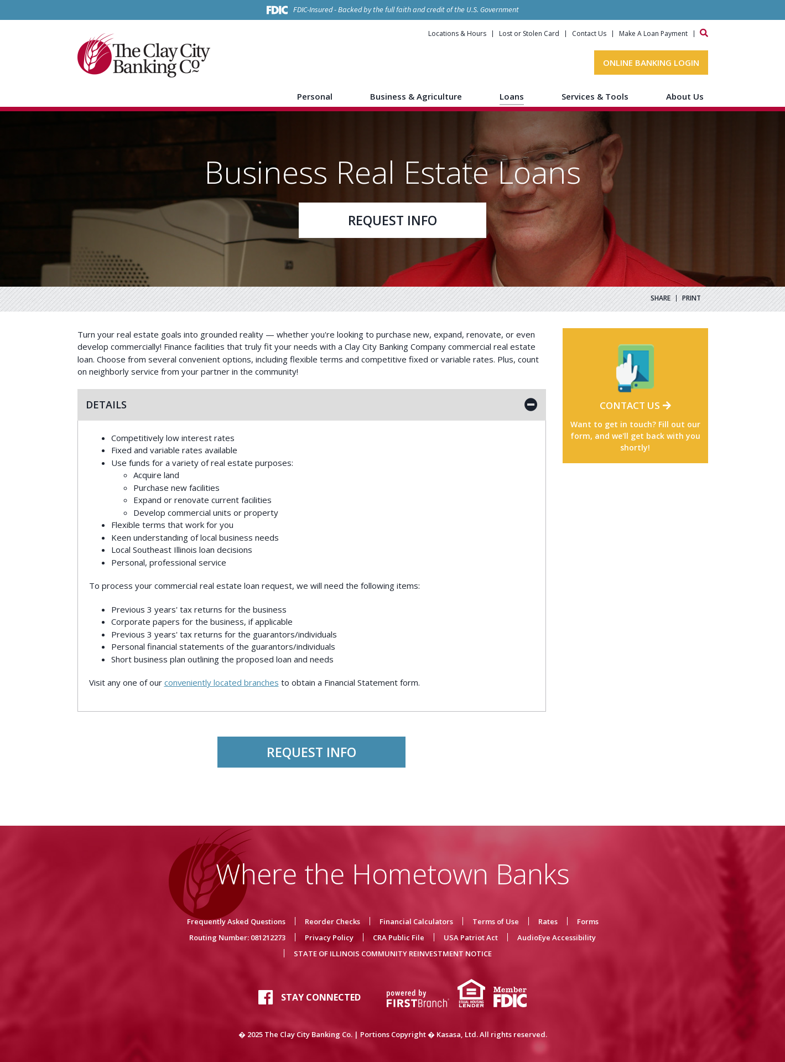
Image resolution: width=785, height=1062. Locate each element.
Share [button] (660, 298)
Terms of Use (495, 921)
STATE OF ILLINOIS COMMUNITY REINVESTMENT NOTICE (393, 954)
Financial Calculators (416, 921)
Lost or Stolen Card (529, 33)
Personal (314, 96)
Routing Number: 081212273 (237, 937)
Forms (588, 921)
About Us (685, 96)
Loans (512, 96)
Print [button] (691, 298)
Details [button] (106, 404)
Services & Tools (595, 96)
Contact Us (589, 33)
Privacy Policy (329, 937)
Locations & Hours (457, 33)
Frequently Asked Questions (236, 921)
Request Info (393, 220)
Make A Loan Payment (653, 33)
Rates (548, 921)
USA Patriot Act (471, 937)
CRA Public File (398, 937)
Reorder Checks (332, 921)
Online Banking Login (651, 62)
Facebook (265, 997)
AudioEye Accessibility (556, 937)
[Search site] (704, 33)
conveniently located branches (221, 682)
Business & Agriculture (416, 96)
